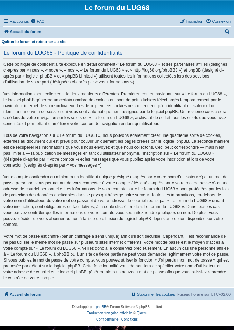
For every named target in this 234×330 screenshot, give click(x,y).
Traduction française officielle (109, 313)
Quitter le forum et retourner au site (34, 41)
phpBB (101, 307)
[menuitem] (37, 21)
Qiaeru (141, 313)
